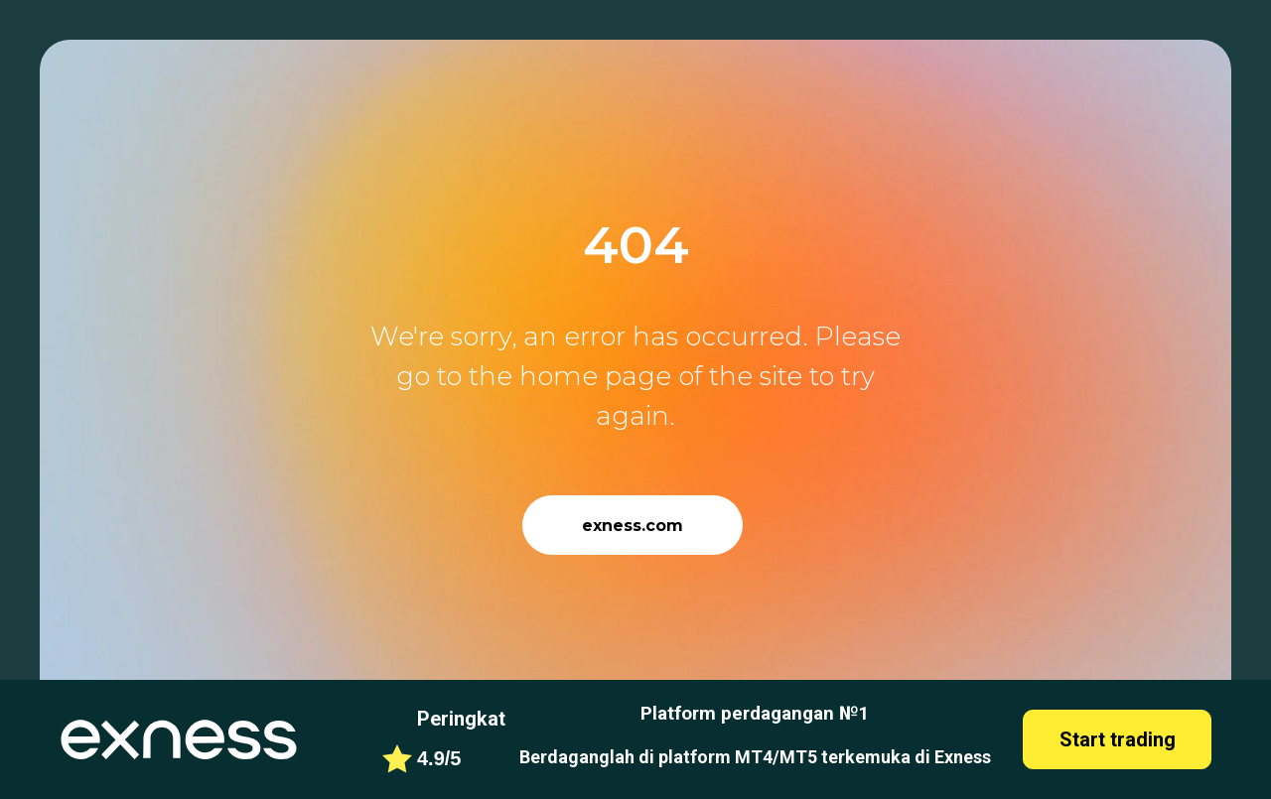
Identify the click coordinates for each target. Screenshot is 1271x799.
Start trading (1117, 739)
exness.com (632, 525)
